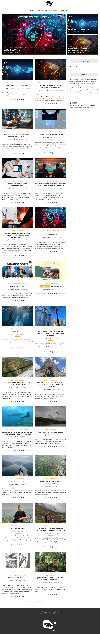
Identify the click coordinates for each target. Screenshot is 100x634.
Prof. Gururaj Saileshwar (46, 90)
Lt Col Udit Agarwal (46, 188)
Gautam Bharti (14, 387)
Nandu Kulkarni (13, 139)
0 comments (16, 52)
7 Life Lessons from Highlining (50, 432)
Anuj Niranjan (47, 389)
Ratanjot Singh (14, 484)
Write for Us (39, 10)
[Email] (56, 612)
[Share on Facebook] (13, 100)
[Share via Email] (23, 100)
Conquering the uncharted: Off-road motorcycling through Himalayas (50, 385)
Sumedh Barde (9, 88)
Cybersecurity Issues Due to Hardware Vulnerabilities (78, 49)
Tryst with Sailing (17, 528)
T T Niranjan (47, 338)
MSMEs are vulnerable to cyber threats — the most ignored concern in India (17, 235)
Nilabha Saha (46, 137)
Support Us (64, 10)
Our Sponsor (50, 286)
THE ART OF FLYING (17, 481)
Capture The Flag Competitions (51, 135)
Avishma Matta (47, 486)
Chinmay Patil (14, 437)
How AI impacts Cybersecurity (79, 29)
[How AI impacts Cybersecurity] (82, 24)
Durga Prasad (47, 533)
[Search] (69, 10)
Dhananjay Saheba (14, 289)
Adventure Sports (17, 286)
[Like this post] (11, 100)
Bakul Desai (14, 580)
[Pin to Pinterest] (17, 100)
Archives (55, 10)
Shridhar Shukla (46, 237)
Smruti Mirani (14, 334)
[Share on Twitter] (15, 100)
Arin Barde (17, 88)
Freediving (17, 331)
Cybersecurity (12, 50)
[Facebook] (45, 612)
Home (31, 10)
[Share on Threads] (19, 100)
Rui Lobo (14, 531)
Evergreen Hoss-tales (17, 578)
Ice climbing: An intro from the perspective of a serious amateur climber (50, 333)
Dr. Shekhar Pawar (13, 240)
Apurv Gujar (47, 435)
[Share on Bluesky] (21, 100)
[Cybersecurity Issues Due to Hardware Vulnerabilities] (82, 45)
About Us (48, 10)
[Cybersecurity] (34, 34)
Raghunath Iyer (13, 188)
